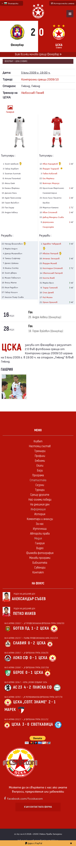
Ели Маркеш (48, 178)
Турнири (40, 490)
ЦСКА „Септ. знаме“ (30, 702)
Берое (18, 672)
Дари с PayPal (33, 843)
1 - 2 (34, 628)
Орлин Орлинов (50, 302)
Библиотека (39, 563)
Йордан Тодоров (53, 168)
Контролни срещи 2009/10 (40, 79)
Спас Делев (48, 292)
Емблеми (40, 461)
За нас (40, 524)
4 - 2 (27, 687)
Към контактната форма (38, 806)
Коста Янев (49, 278)
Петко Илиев (24, 613)
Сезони (39, 485)
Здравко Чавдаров (52, 246)
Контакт (38, 572)
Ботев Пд (21, 628)
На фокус (38, 583)
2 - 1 (52, 702)
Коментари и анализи (40, 519)
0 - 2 (31, 643)
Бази (40, 471)
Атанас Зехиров (51, 258)
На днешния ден (39, 504)
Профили (40, 456)
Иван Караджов (52, 164)
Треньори (39, 451)
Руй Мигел (47, 297)
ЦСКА (44, 628)
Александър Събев (29, 598)
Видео (40, 548)
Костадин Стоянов (53, 268)
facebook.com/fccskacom (25, 798)
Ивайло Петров (52, 254)
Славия (19, 643)
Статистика (38, 480)
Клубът (38, 441)
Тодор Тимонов (50, 287)
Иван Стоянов (50, 212)
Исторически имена (62, 3)
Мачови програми (39, 558)
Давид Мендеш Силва (53, 217)
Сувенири (39, 568)
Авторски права (40, 534)
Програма (38, 475)
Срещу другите (39, 495)
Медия (38, 538)
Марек (10, 709)
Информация (38, 509)
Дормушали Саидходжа (48, 224)
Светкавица (42, 724)
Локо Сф (20, 657)
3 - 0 (25, 724)
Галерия (10, 109)
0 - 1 (33, 657)
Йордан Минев (50, 263)
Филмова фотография (39, 553)
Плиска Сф (42, 687)
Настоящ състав (40, 446)
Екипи (39, 466)
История (39, 514)
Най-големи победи (39, 500)
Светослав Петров (53, 273)
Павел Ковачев (50, 173)
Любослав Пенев (32, 92)
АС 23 (17, 687)
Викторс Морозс (51, 183)
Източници (40, 529)
